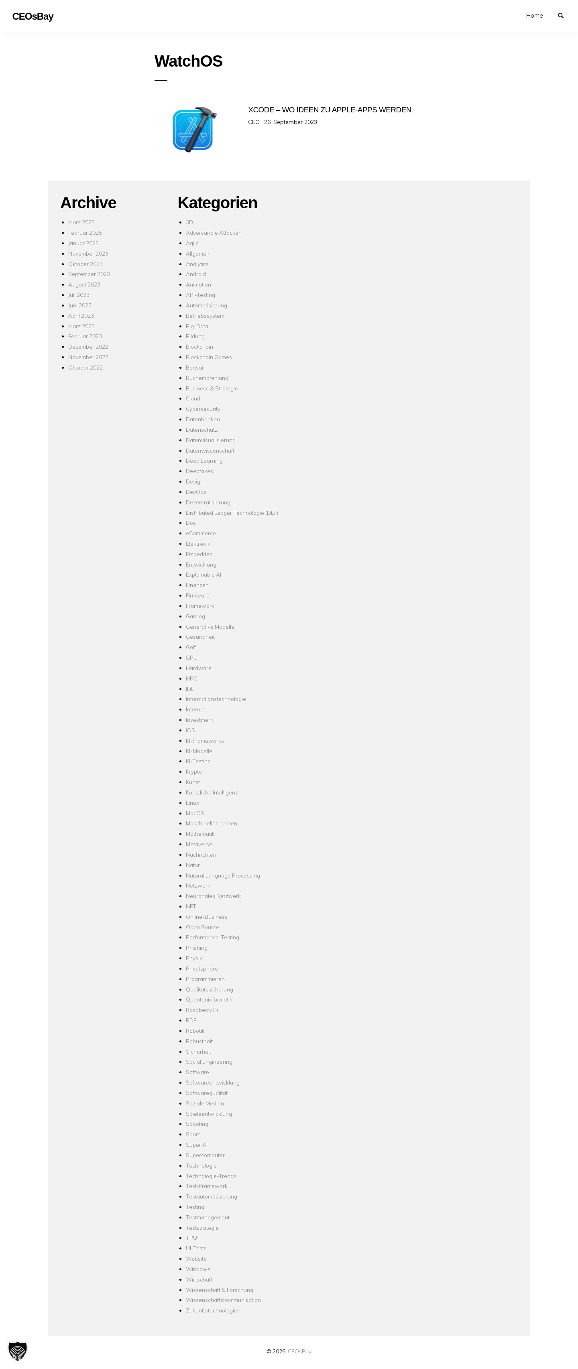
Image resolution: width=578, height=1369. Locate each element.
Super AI (197, 1144)
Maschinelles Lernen (211, 823)
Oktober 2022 (85, 367)
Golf (191, 647)
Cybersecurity (203, 408)
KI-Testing (198, 761)
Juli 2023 (79, 294)
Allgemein (198, 253)
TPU (191, 1237)
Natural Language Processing (223, 875)
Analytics (197, 263)
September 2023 (89, 273)
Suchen (564, 14)
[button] (17, 1351)
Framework (200, 605)
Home (534, 15)
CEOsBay (299, 1351)
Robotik (195, 1030)
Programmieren (205, 978)
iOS (190, 730)
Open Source (202, 927)
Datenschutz (202, 429)
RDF (191, 1020)
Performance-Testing (212, 937)
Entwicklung (201, 564)
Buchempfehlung (207, 377)
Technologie (201, 1165)
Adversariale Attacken (214, 232)
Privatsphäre (202, 968)
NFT (191, 906)
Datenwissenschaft (210, 450)
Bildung (195, 336)
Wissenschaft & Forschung (219, 1289)
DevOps (196, 491)
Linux (192, 802)
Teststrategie (202, 1227)
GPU (191, 657)
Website (196, 1258)
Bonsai (194, 367)
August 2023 (84, 284)
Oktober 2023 (85, 263)
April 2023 (81, 315)
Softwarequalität (207, 1092)
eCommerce (201, 533)
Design (195, 481)
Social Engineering (209, 1061)
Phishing (197, 947)
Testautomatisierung (211, 1196)
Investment (199, 719)
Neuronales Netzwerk (213, 895)
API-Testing (200, 294)
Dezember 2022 (88, 346)
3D (189, 222)
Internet (195, 709)
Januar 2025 (83, 243)
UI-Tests (196, 1248)
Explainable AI (203, 574)
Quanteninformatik (209, 999)
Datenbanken (203, 419)
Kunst (193, 781)
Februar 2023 (85, 336)
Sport (193, 1134)
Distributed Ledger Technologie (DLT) (232, 512)
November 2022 (88, 356)
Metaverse (199, 844)
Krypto (194, 771)
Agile (192, 243)
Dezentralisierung (208, 502)
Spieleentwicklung (209, 1113)
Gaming (195, 616)
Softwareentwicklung (213, 1082)
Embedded (199, 553)
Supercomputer (205, 1155)
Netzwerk (198, 885)
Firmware (198, 595)
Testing (195, 1206)
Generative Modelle (210, 626)
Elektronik (198, 543)
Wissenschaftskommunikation (223, 1299)
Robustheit (199, 1041)
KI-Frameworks (205, 740)
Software (197, 1071)
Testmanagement (208, 1217)
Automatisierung (206, 305)
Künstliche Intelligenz (212, 792)
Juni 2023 (80, 305)
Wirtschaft (199, 1279)
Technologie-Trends (211, 1175)
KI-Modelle (199, 750)
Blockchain (199, 346)
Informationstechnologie (216, 698)
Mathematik (200, 833)
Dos (191, 522)
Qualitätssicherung (209, 989)
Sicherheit (198, 1051)
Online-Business (207, 916)
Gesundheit (200, 636)
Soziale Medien (205, 1103)
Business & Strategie (212, 388)
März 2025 (81, 222)
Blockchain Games (209, 356)
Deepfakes (199, 470)
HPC (191, 678)
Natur (193, 864)
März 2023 (81, 326)
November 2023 (88, 253)
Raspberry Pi (202, 1009)
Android (196, 273)
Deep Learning (204, 460)
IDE (190, 688)
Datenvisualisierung (211, 440)
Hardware (199, 667)
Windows (198, 1268)
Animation (198, 284)
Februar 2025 (85, 232)
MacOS (195, 813)
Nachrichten (201, 854)
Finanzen (197, 584)
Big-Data (197, 326)
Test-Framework (207, 1185)
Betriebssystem (205, 315)
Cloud (193, 398)
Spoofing (197, 1123)
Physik (194, 958)
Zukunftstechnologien (213, 1310)
